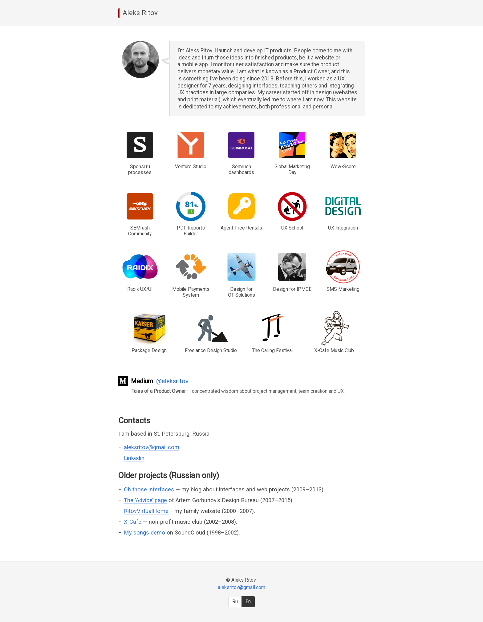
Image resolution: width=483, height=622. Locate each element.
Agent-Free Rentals (241, 228)
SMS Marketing (343, 289)
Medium (142, 381)
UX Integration (343, 228)
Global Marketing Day (292, 169)
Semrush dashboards (241, 169)
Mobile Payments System (190, 292)
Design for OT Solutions (241, 292)
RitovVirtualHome (146, 511)
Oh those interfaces (149, 489)
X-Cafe (132, 521)
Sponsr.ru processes (140, 169)
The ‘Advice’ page (145, 500)
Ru (235, 601)
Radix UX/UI (139, 289)
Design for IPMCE (292, 289)
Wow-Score (343, 166)
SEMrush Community (140, 231)
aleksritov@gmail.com (151, 447)
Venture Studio (190, 166)
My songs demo (144, 532)
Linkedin (134, 458)
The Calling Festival (272, 350)
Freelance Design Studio (211, 350)
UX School (292, 228)
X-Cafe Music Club (334, 350)
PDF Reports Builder (191, 231)
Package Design (149, 350)
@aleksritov (172, 381)
